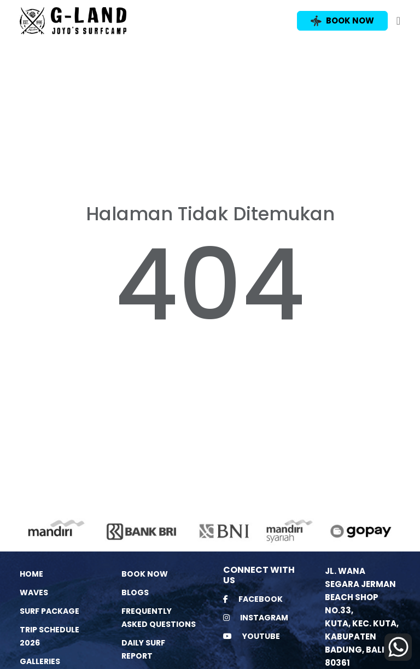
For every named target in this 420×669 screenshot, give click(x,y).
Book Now (144, 573)
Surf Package (49, 611)
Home (31, 573)
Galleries (40, 661)
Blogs (135, 592)
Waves (34, 592)
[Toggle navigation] (398, 20)
